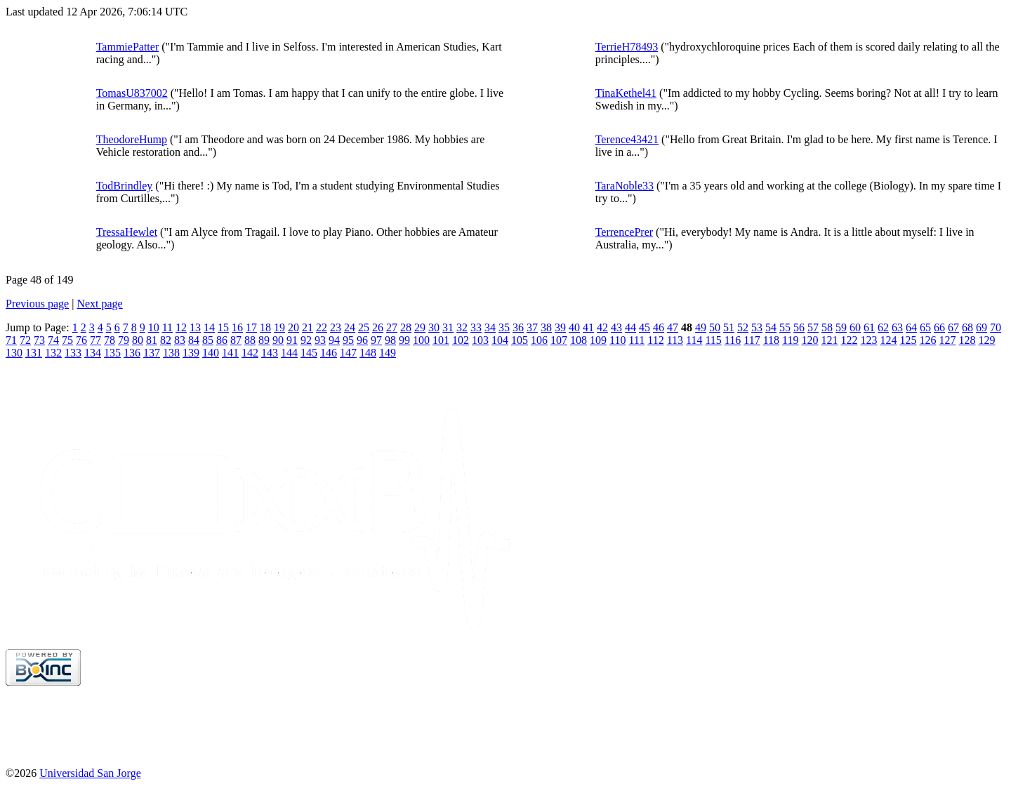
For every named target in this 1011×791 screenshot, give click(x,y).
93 (320, 340)
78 (109, 340)
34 (490, 327)
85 (207, 340)
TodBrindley (124, 186)
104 (499, 340)
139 (191, 353)
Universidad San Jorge (90, 773)
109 (598, 340)
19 (279, 327)
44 (630, 327)
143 (269, 353)
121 (829, 340)
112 (655, 340)
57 (813, 327)
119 (790, 340)
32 (462, 327)
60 (855, 327)
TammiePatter (127, 47)
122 (848, 340)
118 (771, 340)
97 (376, 340)
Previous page (37, 304)
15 (223, 327)
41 (588, 327)
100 (421, 340)
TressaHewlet (126, 232)
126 (927, 340)
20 (293, 327)
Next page (99, 304)
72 (25, 340)
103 (480, 340)
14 (209, 327)
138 (171, 353)
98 (390, 340)
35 (504, 327)
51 (728, 327)
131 (33, 353)
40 (574, 327)
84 (193, 340)
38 (546, 327)
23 (335, 327)
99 (404, 340)
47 (672, 327)
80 (137, 340)
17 (251, 327)
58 (827, 327)
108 (578, 340)
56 (799, 327)
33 (476, 327)
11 (167, 327)
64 (911, 327)
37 (532, 327)
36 (518, 327)
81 (151, 340)
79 (123, 340)
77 (95, 340)
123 (868, 340)
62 (883, 327)
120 (809, 340)
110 (617, 340)
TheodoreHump (131, 139)
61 (869, 327)
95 (348, 340)
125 (907, 340)
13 (195, 327)
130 (14, 353)
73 (39, 340)
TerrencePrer (624, 232)
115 (713, 340)
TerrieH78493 (627, 47)
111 (636, 340)
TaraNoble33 (624, 186)
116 (733, 340)
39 (560, 327)
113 (675, 340)
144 (289, 353)
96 (362, 340)
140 (210, 353)
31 (448, 327)
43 (616, 327)
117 (752, 340)
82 (165, 340)
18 (265, 327)
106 (539, 340)
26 (377, 327)
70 (995, 327)
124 (888, 340)
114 (694, 340)
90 (278, 340)
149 (387, 353)
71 (11, 340)
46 (658, 327)
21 (307, 327)
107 (558, 340)
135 (112, 353)
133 (73, 353)
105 (519, 340)
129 (986, 340)
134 (92, 353)
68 (967, 327)
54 (771, 327)
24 (349, 327)
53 (756, 327)
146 (328, 353)
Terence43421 (627, 139)
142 (250, 353)
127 (947, 340)
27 (391, 327)
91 (292, 340)
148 (367, 353)
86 (221, 340)
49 (700, 327)
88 (250, 340)
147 (348, 353)
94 (334, 340)
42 (602, 327)
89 (264, 340)
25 (363, 327)
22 (321, 327)
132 (53, 353)
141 (230, 353)
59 (841, 327)
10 (153, 327)
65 (925, 327)
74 (53, 340)
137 (151, 353)
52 (742, 327)
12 (181, 327)
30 (434, 327)
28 (405, 327)
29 (419, 327)
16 (237, 327)
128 (966, 340)
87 (236, 340)
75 (67, 340)
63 (897, 327)
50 (714, 327)
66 (939, 327)
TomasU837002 (132, 93)
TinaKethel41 (625, 93)
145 (308, 353)
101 (440, 340)
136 (132, 353)
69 (981, 327)
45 (644, 327)
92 (306, 340)
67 (953, 327)
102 (460, 340)
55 (785, 327)
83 (179, 340)
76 (81, 340)
